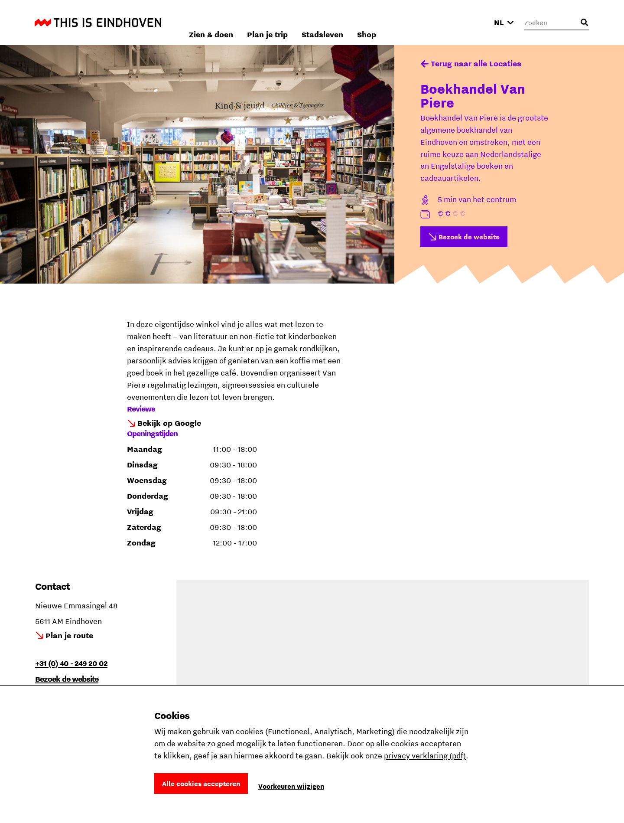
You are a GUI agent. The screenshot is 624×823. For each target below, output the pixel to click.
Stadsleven (423, 22)
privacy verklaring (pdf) (425, 756)
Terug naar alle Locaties (476, 63)
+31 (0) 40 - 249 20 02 (71, 663)
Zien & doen (311, 22)
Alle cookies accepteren (201, 783)
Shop (467, 22)
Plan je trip (368, 22)
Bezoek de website (469, 236)
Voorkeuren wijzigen (291, 786)
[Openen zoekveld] (584, 22)
